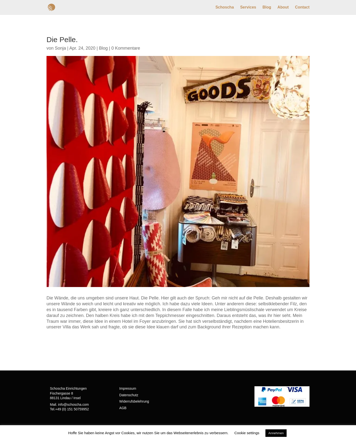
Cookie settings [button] (246, 433)
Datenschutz (128, 395)
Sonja (60, 48)
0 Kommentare (125, 48)
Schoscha (224, 7)
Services (248, 7)
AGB (123, 408)
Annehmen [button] (276, 433)
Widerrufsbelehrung (134, 401)
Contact (302, 7)
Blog (266, 7)
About (283, 7)
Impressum (127, 388)
